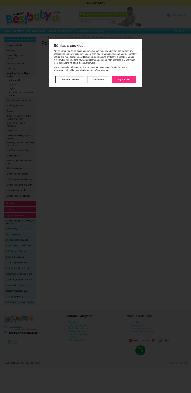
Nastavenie (98, 56)
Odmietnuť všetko (70, 56)
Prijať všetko (124, 56)
